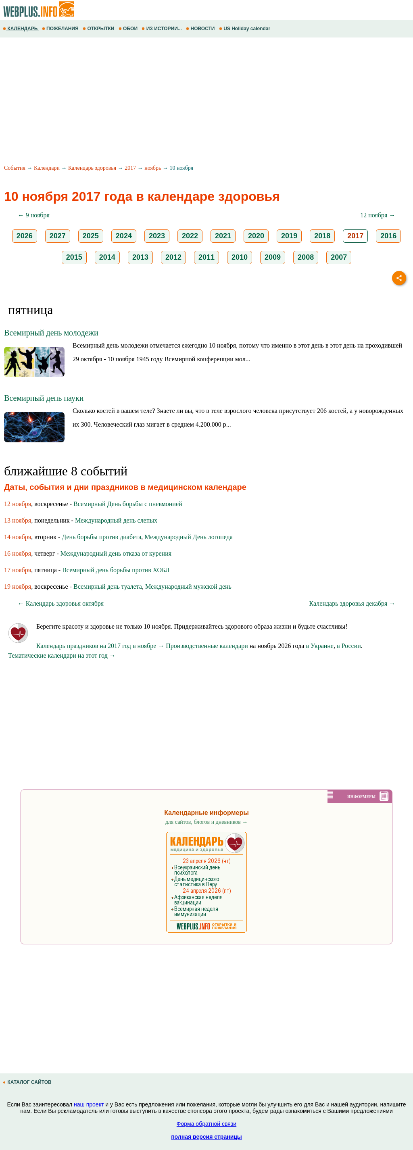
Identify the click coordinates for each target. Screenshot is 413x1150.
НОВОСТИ (201, 28)
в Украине (320, 645)
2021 (223, 236)
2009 (273, 257)
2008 (306, 257)
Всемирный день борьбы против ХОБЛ (115, 570)
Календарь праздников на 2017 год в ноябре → (100, 645)
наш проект (89, 1104)
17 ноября (17, 570)
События (14, 168)
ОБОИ (129, 28)
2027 (58, 236)
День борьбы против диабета (101, 536)
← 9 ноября (34, 215)
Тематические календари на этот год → (62, 655)
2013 (140, 257)
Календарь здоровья (92, 168)
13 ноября (17, 520)
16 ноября (17, 553)
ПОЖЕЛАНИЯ (61, 28)
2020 (256, 236)
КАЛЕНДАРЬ (21, 28)
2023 (157, 236)
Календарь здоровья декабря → (352, 603)
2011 (206, 257)
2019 (289, 236)
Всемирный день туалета (107, 586)
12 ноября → (377, 215)
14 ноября (17, 536)
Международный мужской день (188, 586)
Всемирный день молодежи (51, 332)
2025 (91, 236)
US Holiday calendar (245, 28)
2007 (339, 257)
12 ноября (17, 503)
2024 (124, 236)
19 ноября (17, 586)
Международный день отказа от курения (115, 553)
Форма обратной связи (206, 1124)
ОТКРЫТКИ (99, 28)
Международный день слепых (116, 520)
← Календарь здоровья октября (61, 603)
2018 (322, 236)
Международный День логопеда (188, 536)
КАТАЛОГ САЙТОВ (28, 1082)
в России (349, 645)
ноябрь (152, 168)
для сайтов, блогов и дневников (206, 822)
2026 (25, 236)
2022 (190, 236)
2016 (388, 236)
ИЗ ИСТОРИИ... (162, 28)
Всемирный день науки (43, 398)
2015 (74, 257)
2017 (130, 168)
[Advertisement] (206, 102)
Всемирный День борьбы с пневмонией (127, 503)
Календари (47, 168)
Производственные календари (207, 645)
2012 (173, 257)
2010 (240, 257)
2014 (107, 257)
